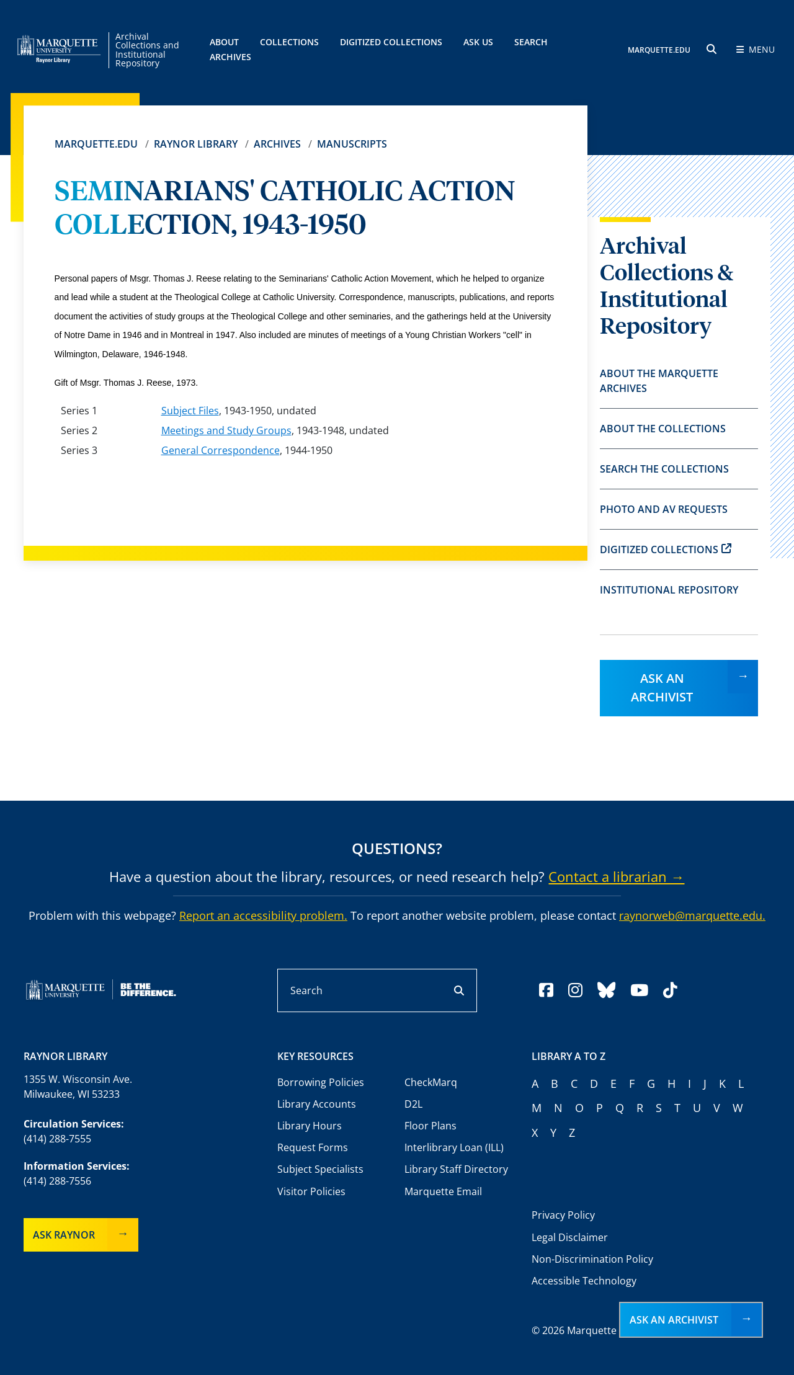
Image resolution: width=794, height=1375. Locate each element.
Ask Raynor (64, 1235)
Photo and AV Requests (664, 509)
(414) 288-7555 (57, 1139)
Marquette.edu (96, 144)
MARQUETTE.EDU (659, 50)
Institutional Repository (669, 590)
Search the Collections (664, 469)
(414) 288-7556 (57, 1181)
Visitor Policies (311, 1191)
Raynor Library (196, 144)
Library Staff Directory (456, 1169)
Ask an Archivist (662, 687)
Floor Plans (430, 1125)
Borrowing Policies (320, 1082)
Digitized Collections (391, 42)
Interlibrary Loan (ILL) (454, 1147)
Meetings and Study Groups (226, 430)
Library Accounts (316, 1104)
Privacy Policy (563, 1215)
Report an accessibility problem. (263, 915)
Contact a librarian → (616, 876)
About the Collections (663, 428)
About (224, 42)
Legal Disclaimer (570, 1237)
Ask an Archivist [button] (674, 1320)
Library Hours (309, 1125)
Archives (277, 144)
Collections (289, 42)
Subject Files (190, 410)
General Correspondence (220, 450)
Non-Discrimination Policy (592, 1259)
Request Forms (312, 1147)
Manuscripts (352, 144)
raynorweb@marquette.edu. (692, 915)
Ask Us (478, 42)
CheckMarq (430, 1082)
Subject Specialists (320, 1169)
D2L (413, 1104)
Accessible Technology (584, 1281)
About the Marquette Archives (659, 381)
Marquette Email (443, 1191)
